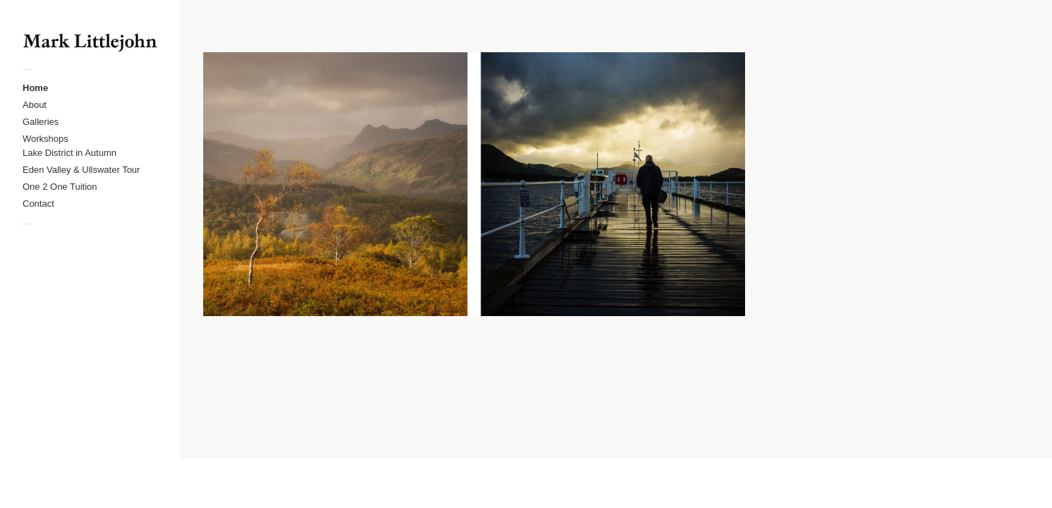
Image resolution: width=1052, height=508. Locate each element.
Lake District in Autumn (69, 152)
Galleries (41, 121)
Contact (38, 203)
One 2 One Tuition (60, 186)
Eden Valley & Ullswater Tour (81, 169)
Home (35, 88)
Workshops (45, 138)
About (35, 104)
